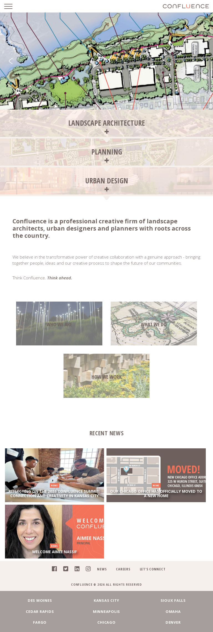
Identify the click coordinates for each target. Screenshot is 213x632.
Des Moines (40, 600)
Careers (123, 568)
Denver (173, 622)
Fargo (40, 622)
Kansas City (106, 600)
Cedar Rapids (40, 611)
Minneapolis (106, 611)
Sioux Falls (173, 600)
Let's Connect (153, 568)
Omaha (173, 611)
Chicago (106, 622)
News (101, 568)
